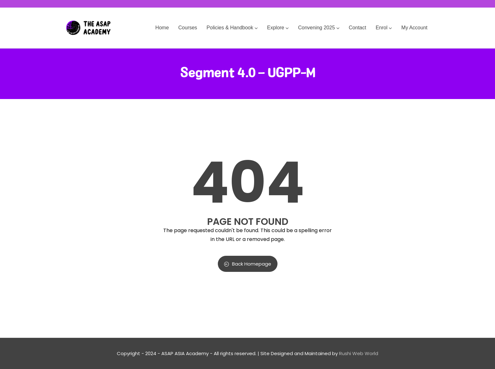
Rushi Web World (358, 353)
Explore (278, 27)
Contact (357, 27)
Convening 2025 (318, 27)
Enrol (384, 27)
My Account (414, 27)
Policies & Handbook (232, 27)
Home (162, 27)
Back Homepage (247, 264)
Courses (187, 27)
